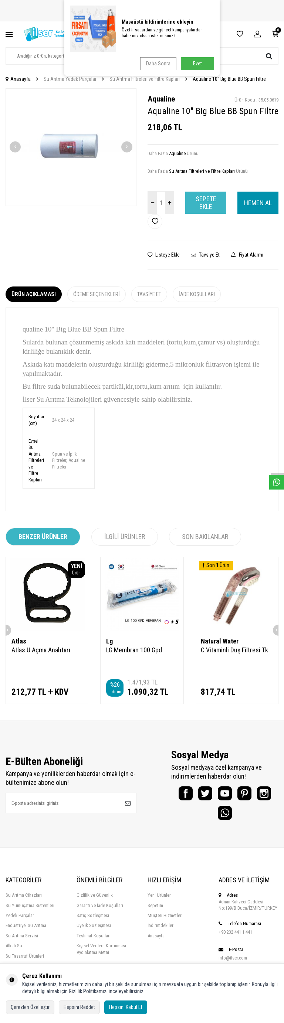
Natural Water (220, 641)
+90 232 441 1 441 (235, 937)
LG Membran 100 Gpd (134, 650)
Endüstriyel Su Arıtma (26, 930)
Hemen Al (258, 203)
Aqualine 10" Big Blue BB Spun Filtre (229, 79)
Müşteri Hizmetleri (165, 920)
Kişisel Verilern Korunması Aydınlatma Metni (101, 954)
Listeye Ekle (164, 255)
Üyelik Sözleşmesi (94, 930)
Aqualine (161, 99)
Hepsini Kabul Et (125, 1007)
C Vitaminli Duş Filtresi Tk (234, 650)
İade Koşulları (197, 294)
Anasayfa (18, 79)
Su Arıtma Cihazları (24, 900)
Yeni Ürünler (159, 900)
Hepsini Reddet (79, 1007)
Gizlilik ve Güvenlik (95, 900)
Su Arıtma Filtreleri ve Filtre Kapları (144, 79)
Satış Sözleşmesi (93, 920)
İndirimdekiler (160, 930)
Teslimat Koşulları (94, 941)
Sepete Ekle (206, 203)
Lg (109, 641)
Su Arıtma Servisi (22, 941)
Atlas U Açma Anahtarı (40, 650)
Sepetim (155, 910)
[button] (15, 146)
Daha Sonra (157, 63)
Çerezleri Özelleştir (30, 1007)
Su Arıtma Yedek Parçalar (70, 79)
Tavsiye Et (205, 255)
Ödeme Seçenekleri (96, 294)
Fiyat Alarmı (247, 255)
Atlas (18, 641)
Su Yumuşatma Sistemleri (30, 910)
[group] (71, 147)
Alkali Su (14, 951)
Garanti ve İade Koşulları (100, 910)
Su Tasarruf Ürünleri (25, 961)
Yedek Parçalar (20, 920)
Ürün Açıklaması (33, 294)
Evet (197, 63)
